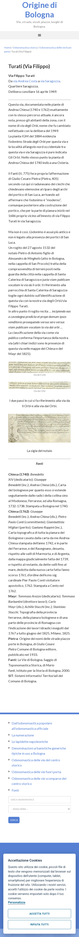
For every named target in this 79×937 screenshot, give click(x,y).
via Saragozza (50, 81)
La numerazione (23, 735)
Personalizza (16, 902)
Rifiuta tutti (39, 924)
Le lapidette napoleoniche (30, 741)
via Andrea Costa (25, 81)
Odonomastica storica (25, 47)
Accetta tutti (39, 913)
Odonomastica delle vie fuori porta (36, 772)
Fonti (15, 790)
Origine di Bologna (39, 9)
